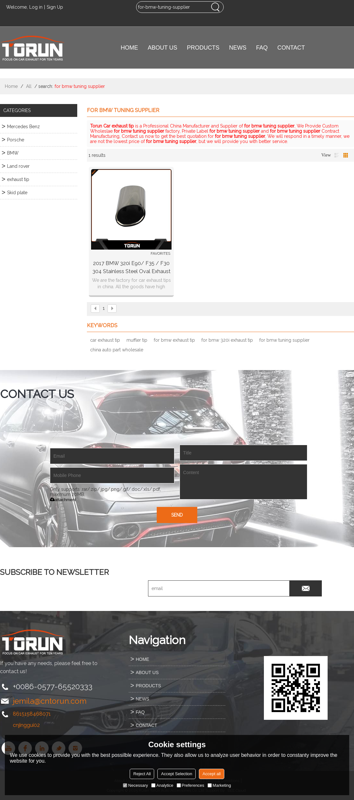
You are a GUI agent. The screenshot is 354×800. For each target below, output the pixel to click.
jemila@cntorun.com (50, 701)
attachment (63, 499)
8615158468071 (32, 714)
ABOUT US (162, 47)
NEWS (238, 47)
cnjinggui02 (26, 725)
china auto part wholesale (116, 349)
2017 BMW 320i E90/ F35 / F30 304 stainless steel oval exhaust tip (131, 267)
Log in (35, 7)
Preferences (190, 785)
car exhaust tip (105, 340)
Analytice (162, 785)
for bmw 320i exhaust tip (227, 340)
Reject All (142, 773)
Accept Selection (176, 773)
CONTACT (291, 47)
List (336, 155)
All (29, 86)
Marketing (219, 785)
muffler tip (136, 340)
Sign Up (55, 7)
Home (11, 86)
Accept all (211, 773)
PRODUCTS (203, 47)
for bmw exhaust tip (174, 340)
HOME (129, 47)
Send (177, 515)
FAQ (262, 47)
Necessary (135, 785)
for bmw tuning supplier (284, 340)
